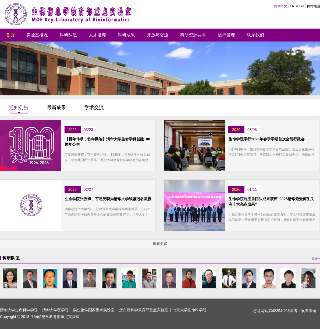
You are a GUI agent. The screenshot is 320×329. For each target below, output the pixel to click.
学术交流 (94, 107)
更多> (316, 258)
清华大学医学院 (55, 310)
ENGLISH (297, 6)
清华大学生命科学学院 (19, 310)
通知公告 (19, 107)
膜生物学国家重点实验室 (94, 310)
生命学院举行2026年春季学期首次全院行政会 (267, 139)
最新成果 (56, 107)
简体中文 (280, 6)
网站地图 (313, 6)
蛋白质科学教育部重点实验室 (143, 310)
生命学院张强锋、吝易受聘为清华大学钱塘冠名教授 (108, 199)
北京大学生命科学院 (190, 310)
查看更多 (160, 243)
